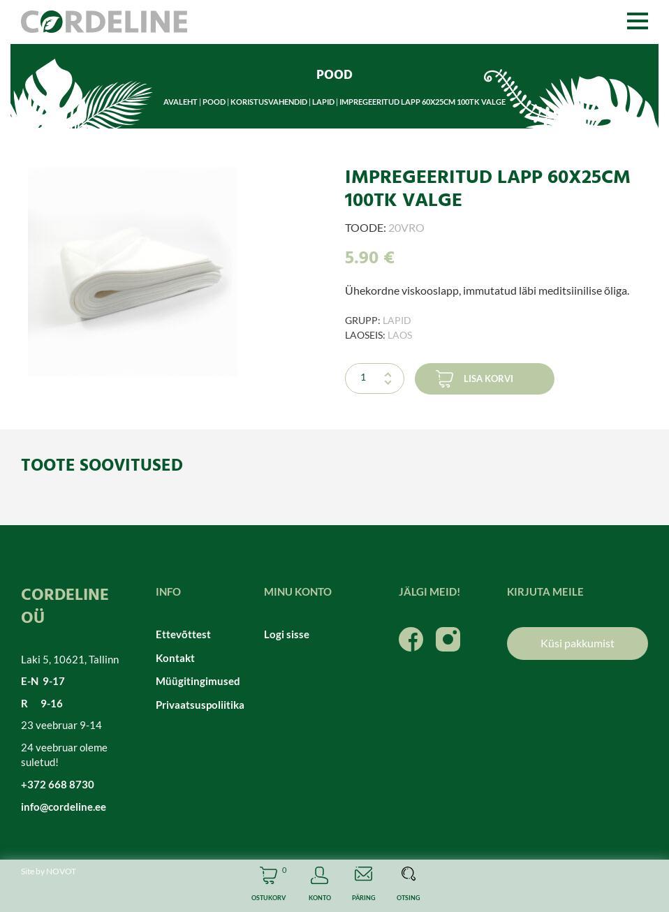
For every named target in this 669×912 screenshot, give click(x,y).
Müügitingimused (198, 681)
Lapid (323, 101)
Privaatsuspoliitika (199, 704)
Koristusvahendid (268, 101)
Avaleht (180, 101)
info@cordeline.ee (63, 806)
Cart (268, 886)
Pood (214, 101)
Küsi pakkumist (578, 642)
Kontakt (175, 658)
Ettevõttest (183, 634)
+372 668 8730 (57, 784)
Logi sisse (286, 634)
